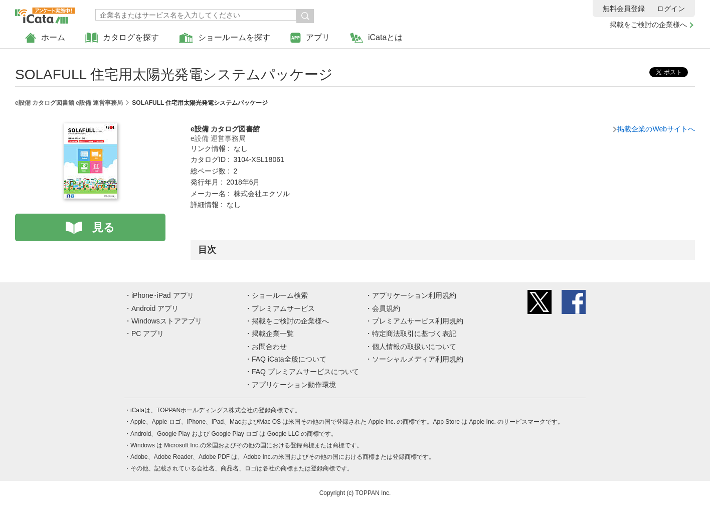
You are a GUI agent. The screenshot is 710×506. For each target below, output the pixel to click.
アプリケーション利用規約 (414, 295)
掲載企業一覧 (273, 333)
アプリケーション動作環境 (294, 385)
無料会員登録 (624, 9)
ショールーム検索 (280, 295)
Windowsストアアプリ (166, 321)
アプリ (310, 38)
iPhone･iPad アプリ (162, 295)
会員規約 (386, 308)
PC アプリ (147, 333)
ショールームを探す (224, 38)
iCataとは (376, 38)
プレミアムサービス (283, 308)
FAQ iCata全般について (289, 359)
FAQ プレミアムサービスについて (305, 372)
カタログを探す (122, 38)
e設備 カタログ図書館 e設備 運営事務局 (69, 102)
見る (103, 227)
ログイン (671, 9)
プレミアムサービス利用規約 (417, 321)
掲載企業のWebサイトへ (656, 129)
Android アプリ (155, 308)
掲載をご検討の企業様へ (648, 25)
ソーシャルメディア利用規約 (417, 359)
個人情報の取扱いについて (414, 347)
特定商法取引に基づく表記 (414, 333)
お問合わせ (269, 347)
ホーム (45, 38)
